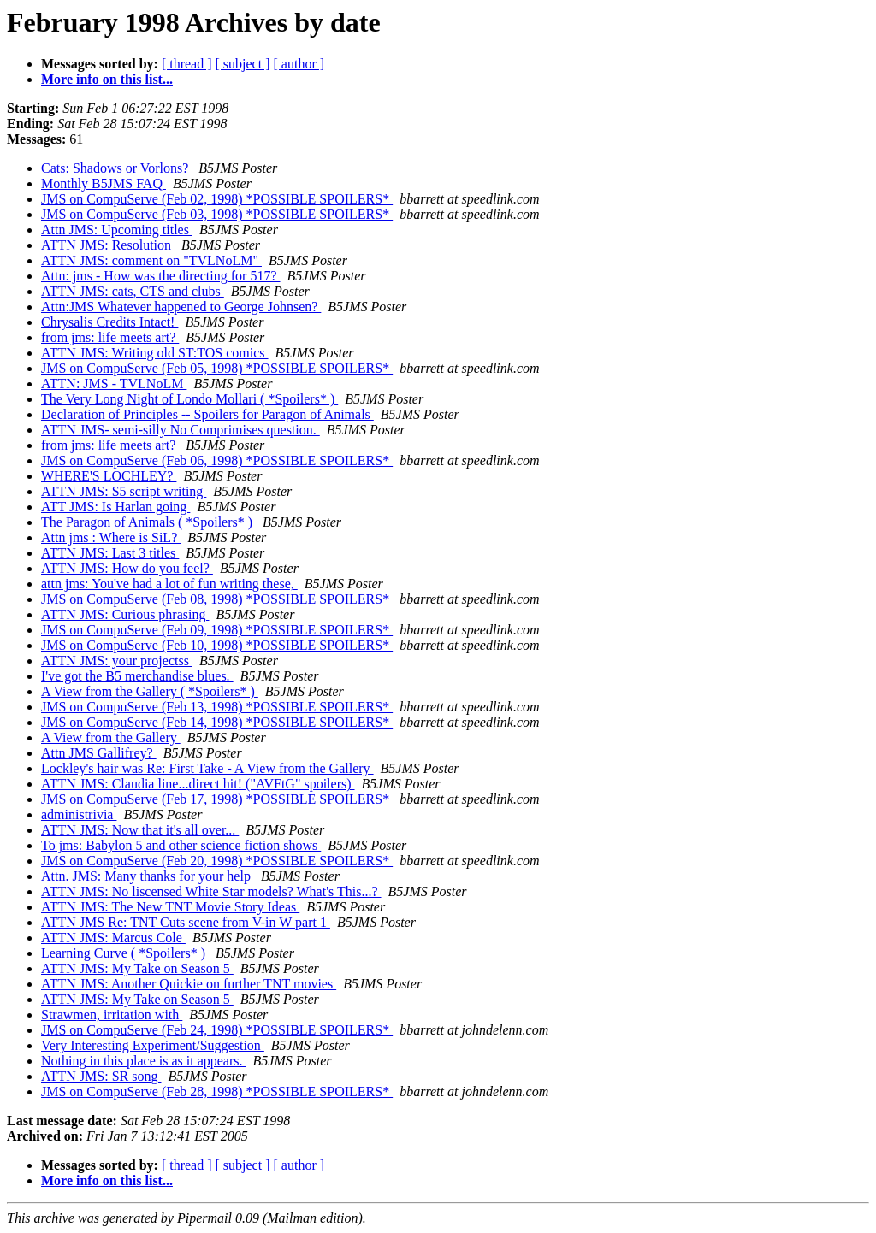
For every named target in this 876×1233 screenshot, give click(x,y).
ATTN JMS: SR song (101, 1076)
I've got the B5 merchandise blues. (137, 676)
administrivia (78, 814)
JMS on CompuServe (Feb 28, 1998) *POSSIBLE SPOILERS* (217, 1091)
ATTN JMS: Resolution (108, 245)
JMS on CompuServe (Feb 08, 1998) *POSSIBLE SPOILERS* (217, 599)
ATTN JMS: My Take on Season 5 (137, 968)
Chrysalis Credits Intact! (109, 322)
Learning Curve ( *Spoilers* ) (125, 953)
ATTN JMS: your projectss (116, 660)
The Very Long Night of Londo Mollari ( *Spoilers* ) (189, 399)
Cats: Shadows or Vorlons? (116, 168)
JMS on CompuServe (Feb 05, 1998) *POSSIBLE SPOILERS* (217, 368)
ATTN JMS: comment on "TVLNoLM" (151, 260)
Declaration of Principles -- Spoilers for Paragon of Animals (207, 414)
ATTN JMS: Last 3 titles (110, 553)
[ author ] (299, 63)
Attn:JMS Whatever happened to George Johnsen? (181, 306)
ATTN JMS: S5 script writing (123, 491)
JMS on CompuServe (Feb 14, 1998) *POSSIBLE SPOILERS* (217, 722)
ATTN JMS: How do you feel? (127, 568)
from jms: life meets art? (110, 337)
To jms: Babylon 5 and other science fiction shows (181, 845)
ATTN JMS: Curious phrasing (125, 614)
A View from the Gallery (111, 737)
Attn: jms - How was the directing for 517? (161, 275)
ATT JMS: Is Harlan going (115, 506)
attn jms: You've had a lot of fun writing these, (169, 583)
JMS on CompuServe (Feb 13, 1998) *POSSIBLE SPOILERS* (217, 706)
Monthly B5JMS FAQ (103, 183)
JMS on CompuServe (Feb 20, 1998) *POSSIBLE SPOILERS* (217, 860)
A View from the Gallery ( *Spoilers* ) (149, 691)
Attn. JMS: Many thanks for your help (147, 876)
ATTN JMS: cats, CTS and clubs (132, 291)
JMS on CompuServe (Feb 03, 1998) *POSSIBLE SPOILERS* (217, 214)
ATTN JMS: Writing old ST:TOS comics (155, 352)
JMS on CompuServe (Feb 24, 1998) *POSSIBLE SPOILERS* (217, 1030)
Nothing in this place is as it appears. (143, 1060)
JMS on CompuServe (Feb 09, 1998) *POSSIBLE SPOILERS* (217, 629)
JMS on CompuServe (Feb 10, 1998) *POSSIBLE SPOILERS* (217, 645)
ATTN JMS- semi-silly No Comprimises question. (180, 429)
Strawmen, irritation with (111, 1014)
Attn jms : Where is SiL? (111, 537)
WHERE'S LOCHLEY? (108, 476)
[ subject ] (243, 63)
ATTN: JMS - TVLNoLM (113, 383)
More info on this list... (107, 79)
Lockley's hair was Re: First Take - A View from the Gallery (207, 768)
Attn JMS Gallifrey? (99, 753)
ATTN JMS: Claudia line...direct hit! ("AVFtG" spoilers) (198, 783)
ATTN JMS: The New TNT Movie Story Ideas (170, 907)
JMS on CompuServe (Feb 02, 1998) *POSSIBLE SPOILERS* (217, 199)
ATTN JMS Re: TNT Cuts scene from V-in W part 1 (185, 922)
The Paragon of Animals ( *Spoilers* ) (148, 522)
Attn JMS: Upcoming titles (116, 229)
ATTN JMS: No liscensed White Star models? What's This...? (211, 891)
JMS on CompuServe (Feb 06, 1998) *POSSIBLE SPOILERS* (217, 460)
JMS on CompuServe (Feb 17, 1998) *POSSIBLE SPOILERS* (217, 799)
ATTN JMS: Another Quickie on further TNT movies (188, 983)
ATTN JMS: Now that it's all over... (140, 830)
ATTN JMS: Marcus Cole (113, 937)
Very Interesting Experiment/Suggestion (152, 1045)
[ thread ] (187, 63)
